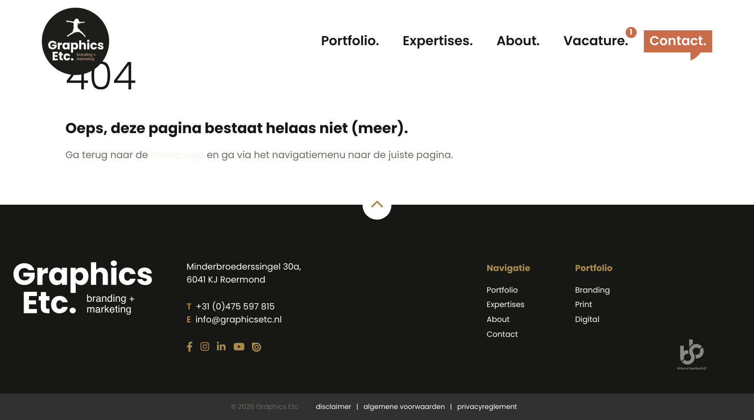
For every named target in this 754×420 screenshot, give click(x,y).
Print (583, 304)
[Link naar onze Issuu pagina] (256, 347)
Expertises (506, 304)
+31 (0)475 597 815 (235, 307)
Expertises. (438, 41)
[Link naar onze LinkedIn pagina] (221, 347)
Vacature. (596, 41)
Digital (587, 319)
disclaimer (333, 406)
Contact (502, 334)
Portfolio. (350, 41)
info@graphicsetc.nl (238, 320)
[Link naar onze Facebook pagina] (190, 347)
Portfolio (502, 290)
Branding (592, 290)
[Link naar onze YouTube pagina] (238, 347)
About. (518, 41)
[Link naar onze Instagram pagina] (205, 347)
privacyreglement (487, 406)
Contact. (678, 41)
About (498, 319)
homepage (177, 154)
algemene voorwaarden (404, 406)
